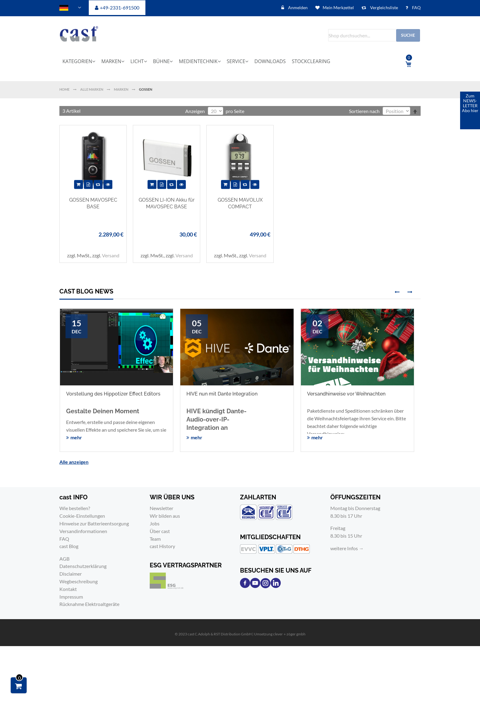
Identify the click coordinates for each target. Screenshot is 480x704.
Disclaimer (70, 574)
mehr (76, 437)
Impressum (71, 597)
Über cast (160, 531)
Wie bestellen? (74, 508)
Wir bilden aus (165, 516)
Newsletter (161, 508)
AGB (64, 559)
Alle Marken (92, 89)
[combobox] (374, 35)
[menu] (223, 61)
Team (155, 539)
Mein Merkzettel (338, 7)
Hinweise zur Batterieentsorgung (94, 523)
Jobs (154, 523)
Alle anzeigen (73, 462)
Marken (121, 89)
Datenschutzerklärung (83, 566)
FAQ (416, 7)
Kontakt (68, 589)
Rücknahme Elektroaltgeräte (89, 604)
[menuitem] (80, 61)
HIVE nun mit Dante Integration (221, 394)
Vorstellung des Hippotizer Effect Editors (113, 394)
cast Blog (68, 546)
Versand (110, 255)
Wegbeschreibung (78, 581)
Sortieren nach (364, 111)
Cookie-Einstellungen (82, 516)
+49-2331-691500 (119, 7)
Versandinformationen (83, 531)
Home (64, 89)
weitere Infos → (347, 548)
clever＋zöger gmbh (289, 634)
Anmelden (297, 7)
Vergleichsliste (383, 7)
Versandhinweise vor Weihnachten (346, 394)
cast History (162, 546)
